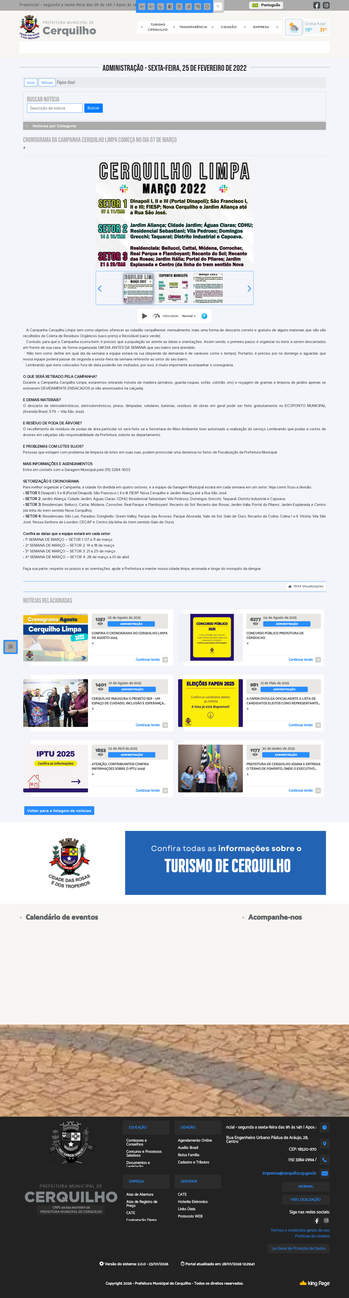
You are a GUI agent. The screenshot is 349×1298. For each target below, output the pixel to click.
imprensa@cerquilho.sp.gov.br (289, 1173)
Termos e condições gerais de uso (300, 1230)
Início (31, 82)
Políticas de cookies (312, 1236)
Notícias (47, 82)
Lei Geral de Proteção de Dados (299, 1248)
